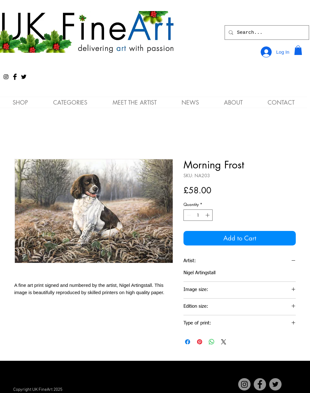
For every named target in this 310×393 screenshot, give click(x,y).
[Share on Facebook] (187, 342)
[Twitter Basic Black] (24, 77)
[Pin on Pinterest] (199, 342)
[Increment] (208, 215)
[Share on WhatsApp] (211, 342)
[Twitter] (275, 384)
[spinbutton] (198, 215)
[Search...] (266, 32)
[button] (298, 50)
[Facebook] (260, 384)
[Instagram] (6, 77)
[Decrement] (188, 215)
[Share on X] (223, 342)
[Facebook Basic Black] (15, 77)
